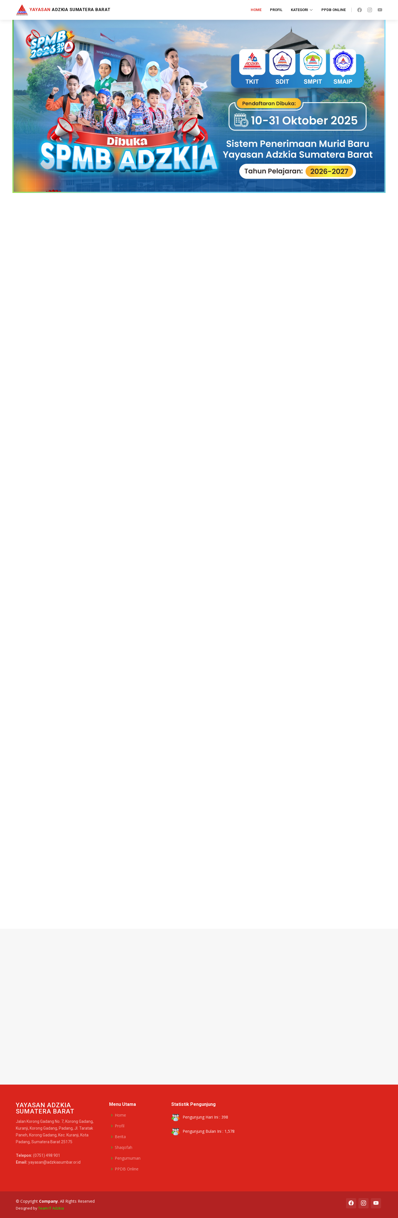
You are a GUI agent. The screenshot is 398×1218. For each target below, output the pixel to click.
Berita (120, 1137)
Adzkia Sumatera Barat (63, 9)
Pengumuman (127, 1158)
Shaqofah (123, 1147)
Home (256, 10)
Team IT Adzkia (51, 1208)
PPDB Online (333, 10)
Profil (276, 10)
